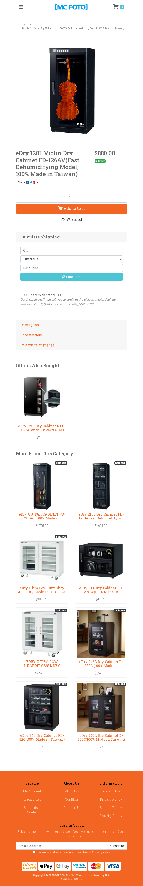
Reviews (37, 345)
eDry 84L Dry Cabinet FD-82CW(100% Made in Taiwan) (101, 592)
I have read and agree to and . (71, 852)
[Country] (71, 259)
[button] (71, 219)
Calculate (71, 277)
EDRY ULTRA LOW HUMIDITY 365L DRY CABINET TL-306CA (42, 665)
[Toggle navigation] (21, 7)
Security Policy (110, 816)
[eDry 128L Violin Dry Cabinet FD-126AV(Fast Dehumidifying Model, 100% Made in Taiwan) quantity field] (71, 198)
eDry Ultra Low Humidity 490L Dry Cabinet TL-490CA (42, 590)
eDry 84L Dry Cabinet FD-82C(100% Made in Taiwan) (42, 737)
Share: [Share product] (27, 182)
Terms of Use (111, 791)
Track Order (32, 799)
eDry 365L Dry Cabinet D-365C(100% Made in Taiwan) (101, 737)
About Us (71, 791)
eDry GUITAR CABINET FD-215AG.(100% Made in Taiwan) (42, 518)
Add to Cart (71, 208)
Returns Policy (111, 807)
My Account (32, 791)
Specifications (32, 335)
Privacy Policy (111, 799)
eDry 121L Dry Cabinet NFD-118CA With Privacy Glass (42, 428)
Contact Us (71, 807)
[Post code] (71, 268)
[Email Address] (61, 846)
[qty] (71, 250)
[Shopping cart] (118, 7)
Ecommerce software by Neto (93, 875)
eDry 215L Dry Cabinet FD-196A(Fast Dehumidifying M (101, 518)
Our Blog (71, 799)
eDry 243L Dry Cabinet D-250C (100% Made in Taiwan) (101, 665)
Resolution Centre (32, 809)
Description (30, 325)
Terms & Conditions (76, 852)
